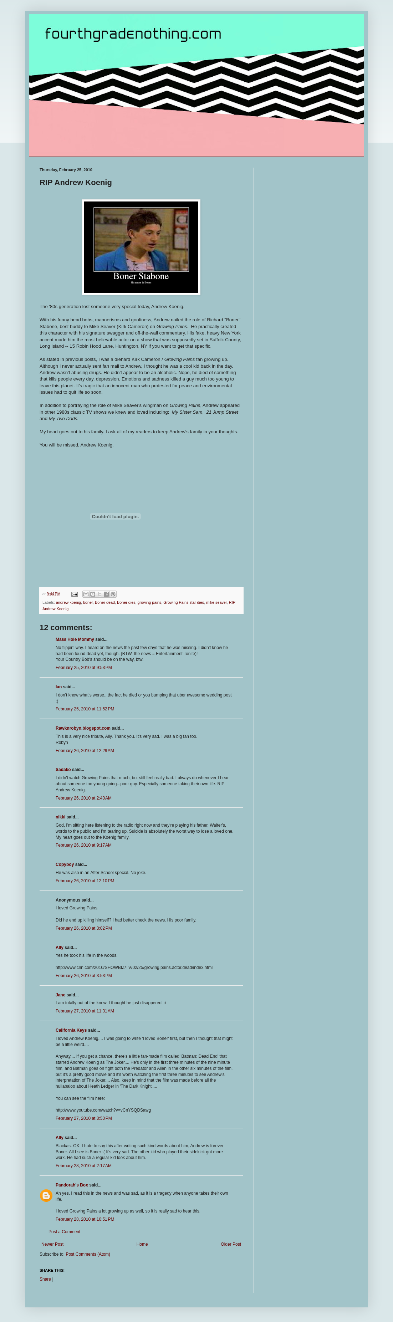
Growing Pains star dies (183, 602)
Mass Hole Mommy (75, 639)
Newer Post (52, 1244)
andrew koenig (68, 602)
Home (142, 1244)
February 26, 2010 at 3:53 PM (84, 975)
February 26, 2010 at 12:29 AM (85, 750)
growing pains (150, 602)
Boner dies (126, 602)
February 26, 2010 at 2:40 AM (84, 798)
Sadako (63, 769)
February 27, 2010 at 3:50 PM (84, 1118)
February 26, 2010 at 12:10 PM (85, 880)
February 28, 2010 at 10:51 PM (85, 1219)
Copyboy (65, 864)
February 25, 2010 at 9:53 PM (84, 667)
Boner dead (105, 602)
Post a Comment (64, 1231)
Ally (59, 947)
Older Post (231, 1244)
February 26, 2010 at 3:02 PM (84, 928)
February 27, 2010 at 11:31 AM (85, 1011)
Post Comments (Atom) (88, 1254)
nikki (60, 817)
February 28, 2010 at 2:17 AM (84, 1165)
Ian (59, 686)
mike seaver (216, 602)
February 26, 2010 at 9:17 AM (84, 845)
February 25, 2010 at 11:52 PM (85, 708)
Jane (60, 994)
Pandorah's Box (72, 1185)
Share (45, 1279)
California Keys (71, 1030)
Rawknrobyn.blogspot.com (83, 728)
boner (88, 602)
